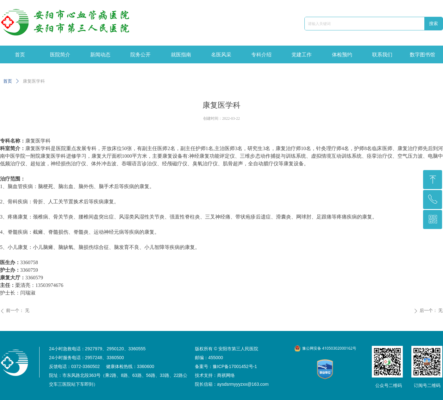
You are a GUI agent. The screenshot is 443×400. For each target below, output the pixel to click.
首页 (7, 81)
